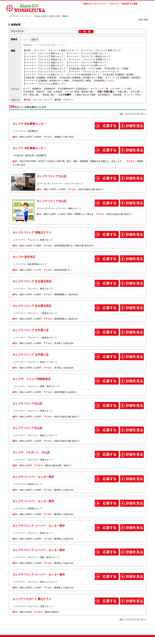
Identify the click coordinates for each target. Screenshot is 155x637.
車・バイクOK (113, 88)
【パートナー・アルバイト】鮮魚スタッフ (86, 53)
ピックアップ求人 (132, 94)
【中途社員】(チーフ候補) (116, 68)
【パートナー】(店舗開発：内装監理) (122, 77)
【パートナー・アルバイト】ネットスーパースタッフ (93, 71)
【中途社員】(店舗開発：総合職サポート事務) (80, 77)
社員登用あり (82, 88)
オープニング (97, 88)
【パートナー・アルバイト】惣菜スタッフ (43, 56)
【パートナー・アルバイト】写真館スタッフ (44, 68)
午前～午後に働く (105, 91)
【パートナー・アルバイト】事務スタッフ (86, 62)
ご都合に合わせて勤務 (85, 94)
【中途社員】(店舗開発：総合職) (117, 74)
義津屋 (57, 99)
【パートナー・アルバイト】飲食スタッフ (43, 74)
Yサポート (68, 99)
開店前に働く (88, 91)
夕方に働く (136, 91)
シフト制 (126, 88)
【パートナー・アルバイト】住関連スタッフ (89, 59)
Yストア (48, 99)
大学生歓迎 (28, 91)
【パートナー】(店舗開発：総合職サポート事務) (46, 80)
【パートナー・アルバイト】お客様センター (44, 83)
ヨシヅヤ (37, 99)
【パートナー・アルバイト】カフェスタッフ (44, 71)
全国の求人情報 (54, 16)
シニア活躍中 (64, 94)
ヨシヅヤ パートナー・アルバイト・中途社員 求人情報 (28, 16)
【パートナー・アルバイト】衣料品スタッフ (44, 59)
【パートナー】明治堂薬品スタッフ (83, 74)
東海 (146, 20)
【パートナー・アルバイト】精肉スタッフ (43, 53)
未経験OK (36, 88)
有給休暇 (117, 94)
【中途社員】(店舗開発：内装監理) (39, 77)
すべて (27, 50)
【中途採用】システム (103, 80)
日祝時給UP (49, 88)
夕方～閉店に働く (31, 94)
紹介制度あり (104, 94)
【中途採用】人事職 (81, 80)
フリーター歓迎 (71, 91)
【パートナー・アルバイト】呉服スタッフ (43, 62)
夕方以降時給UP (65, 88)
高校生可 (40, 91)
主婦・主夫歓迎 (54, 91)
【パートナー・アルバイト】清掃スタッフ (86, 65)
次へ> (143, 114)
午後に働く (123, 91)
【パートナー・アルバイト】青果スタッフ (100, 50)
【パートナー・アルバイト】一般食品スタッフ (88, 56)
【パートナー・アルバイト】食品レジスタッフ (55, 50)
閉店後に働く (49, 94)
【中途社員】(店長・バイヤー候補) (84, 68)
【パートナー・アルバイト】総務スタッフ (43, 65)
